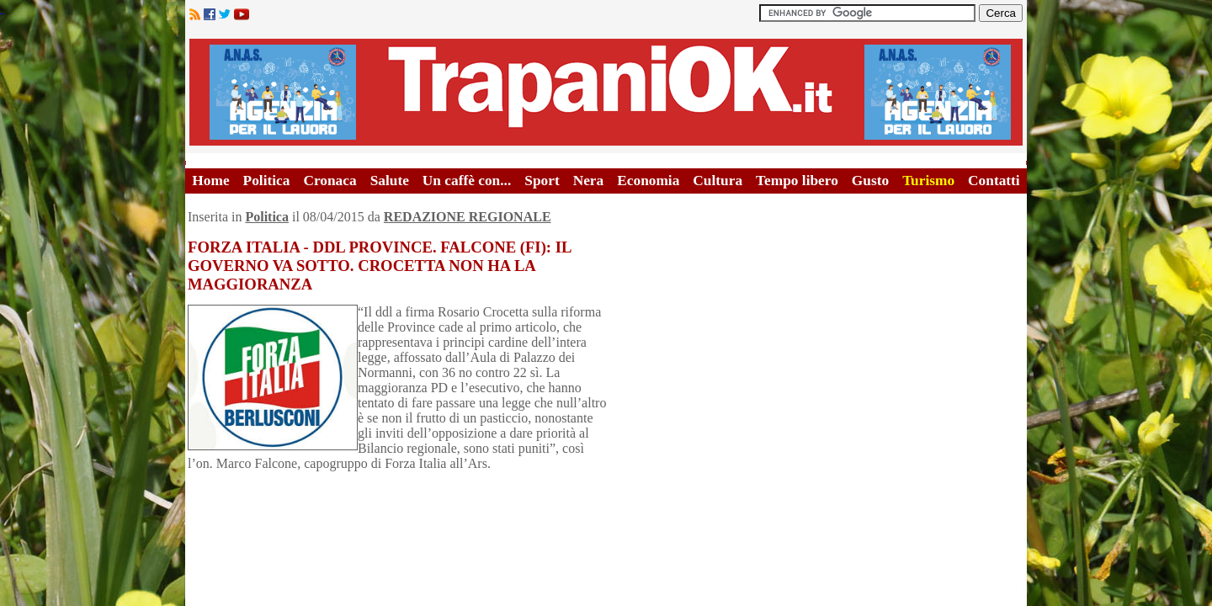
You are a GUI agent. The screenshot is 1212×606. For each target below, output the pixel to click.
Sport (541, 181)
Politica (266, 181)
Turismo (928, 181)
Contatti (994, 181)
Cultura (717, 181)
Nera (588, 181)
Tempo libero (797, 181)
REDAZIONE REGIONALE (467, 217)
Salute (389, 181)
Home (210, 181)
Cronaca (329, 181)
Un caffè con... (467, 181)
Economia (648, 181)
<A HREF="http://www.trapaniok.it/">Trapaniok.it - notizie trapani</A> (606, 92)
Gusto (870, 181)
